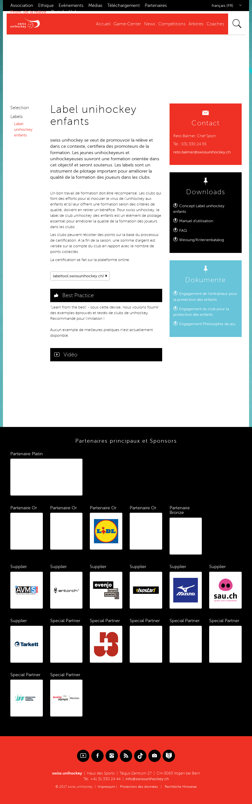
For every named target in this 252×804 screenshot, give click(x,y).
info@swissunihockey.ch (147, 779)
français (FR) (222, 5)
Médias (95, 5)
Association (21, 5)
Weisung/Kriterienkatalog (201, 240)
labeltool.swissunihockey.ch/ (78, 276)
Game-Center (127, 23)
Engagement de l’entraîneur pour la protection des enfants (205, 297)
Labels (16, 116)
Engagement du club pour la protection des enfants (201, 312)
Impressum (106, 787)
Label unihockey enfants (23, 129)
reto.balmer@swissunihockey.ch (202, 152)
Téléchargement (123, 5)
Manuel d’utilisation (196, 221)
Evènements (71, 5)
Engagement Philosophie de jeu (207, 324)
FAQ (183, 230)
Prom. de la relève (28, 11)
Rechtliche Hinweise (181, 787)
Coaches (215, 23)
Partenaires (156, 5)
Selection (19, 107)
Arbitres (196, 23)
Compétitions (172, 23)
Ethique (46, 5)
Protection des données (139, 787)
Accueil (103, 23)
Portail (57, 11)
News (149, 23)
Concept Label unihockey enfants (198, 209)
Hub (73, 11)
